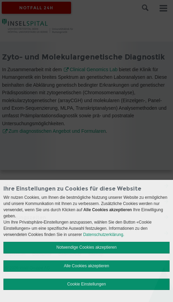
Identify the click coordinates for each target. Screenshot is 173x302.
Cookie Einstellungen (86, 284)
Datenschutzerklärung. (103, 234)
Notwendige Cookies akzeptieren (86, 247)
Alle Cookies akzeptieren (86, 265)
